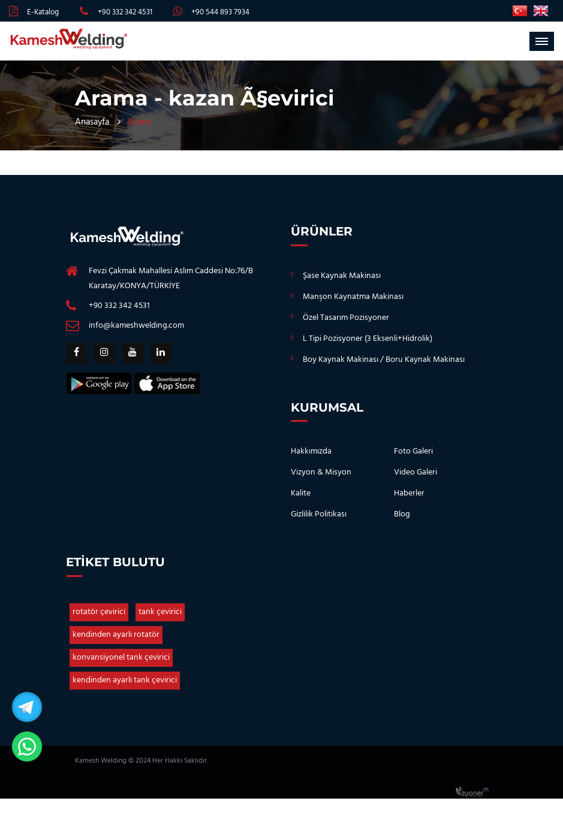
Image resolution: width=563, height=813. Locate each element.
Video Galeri (415, 472)
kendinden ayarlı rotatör (116, 635)
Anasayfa (92, 122)
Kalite (301, 493)
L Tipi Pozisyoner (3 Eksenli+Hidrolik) (367, 339)
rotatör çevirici (99, 612)
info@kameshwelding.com (136, 326)
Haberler (409, 493)
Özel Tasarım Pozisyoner (346, 318)
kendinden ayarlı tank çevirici (125, 680)
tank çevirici (160, 612)
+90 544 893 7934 (220, 12)
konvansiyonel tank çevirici (121, 657)
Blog (402, 514)
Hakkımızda (311, 451)
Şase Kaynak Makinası (342, 276)
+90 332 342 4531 (125, 12)
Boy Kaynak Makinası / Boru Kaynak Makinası (384, 360)
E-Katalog (43, 12)
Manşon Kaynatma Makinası (353, 297)
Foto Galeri (413, 451)
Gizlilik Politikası (319, 514)
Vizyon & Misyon (321, 472)
